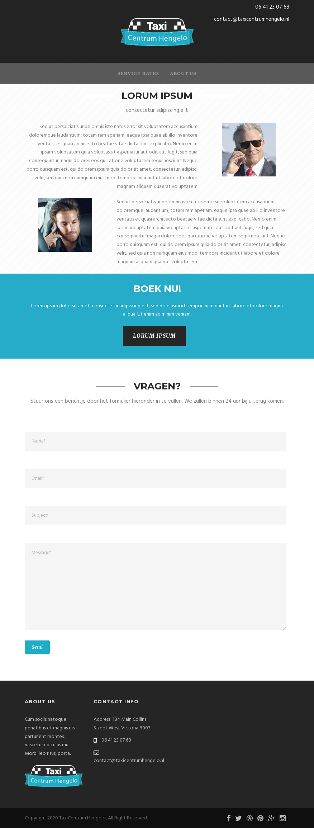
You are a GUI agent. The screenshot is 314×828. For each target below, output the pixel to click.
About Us (183, 73)
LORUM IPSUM (154, 335)
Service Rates (138, 73)
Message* (155, 586)
